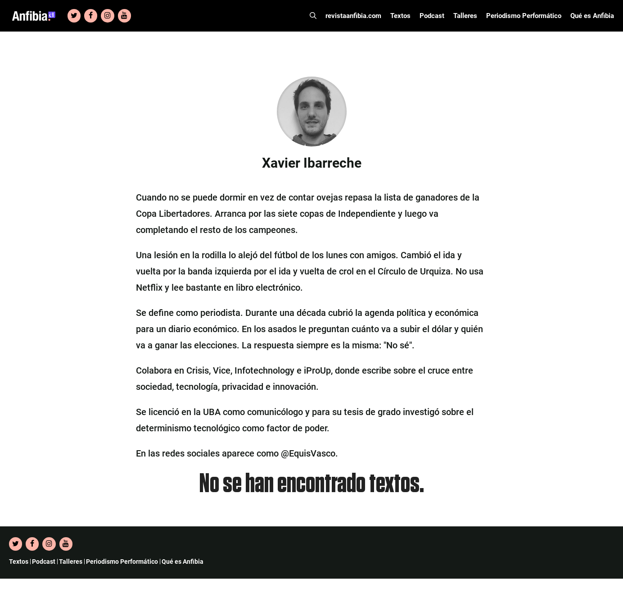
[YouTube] (124, 16)
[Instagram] (107, 16)
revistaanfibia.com (353, 16)
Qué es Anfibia (592, 16)
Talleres (465, 16)
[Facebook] (90, 16)
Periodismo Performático (523, 16)
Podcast (432, 16)
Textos (400, 16)
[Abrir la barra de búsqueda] (313, 16)
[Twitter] (74, 16)
